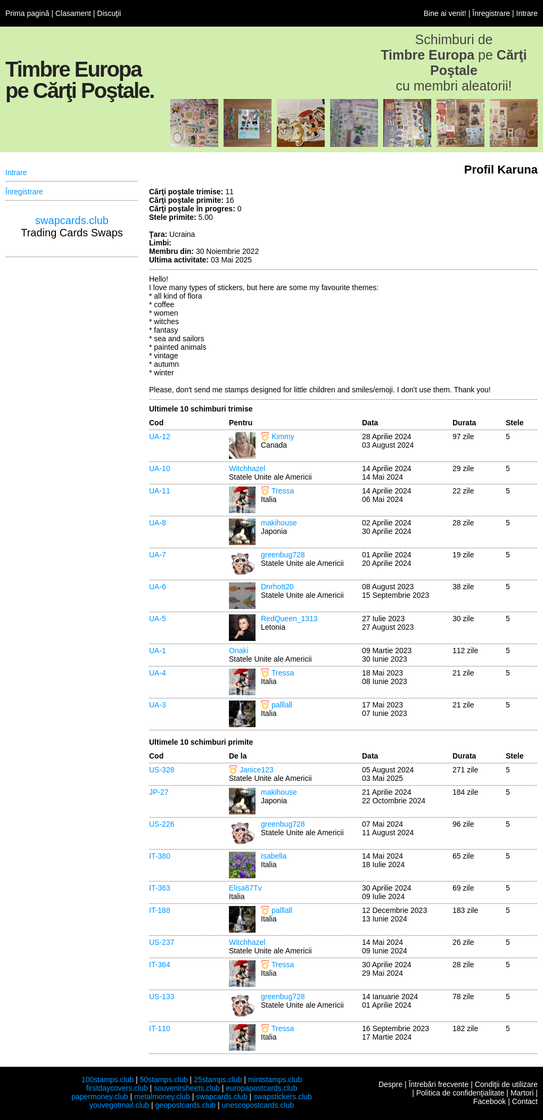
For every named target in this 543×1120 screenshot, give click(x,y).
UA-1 (157, 650)
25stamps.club (218, 1079)
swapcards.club (72, 220)
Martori (522, 1093)
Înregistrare (491, 13)
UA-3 (157, 705)
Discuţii (109, 13)
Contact (525, 1101)
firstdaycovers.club (117, 1088)
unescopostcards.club (258, 1105)
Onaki (239, 650)
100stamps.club (107, 1079)
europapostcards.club (261, 1088)
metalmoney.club (162, 1096)
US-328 (161, 769)
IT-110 (159, 1028)
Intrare (527, 13)
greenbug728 (283, 554)
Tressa (283, 491)
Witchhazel (247, 468)
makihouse (279, 522)
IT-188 (159, 910)
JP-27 (159, 792)
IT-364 (159, 964)
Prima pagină (27, 13)
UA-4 (157, 673)
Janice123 (257, 769)
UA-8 (157, 522)
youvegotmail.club (119, 1105)
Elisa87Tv (245, 888)
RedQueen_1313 (289, 618)
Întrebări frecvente (438, 1084)
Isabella (273, 856)
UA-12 (159, 436)
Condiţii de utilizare (506, 1084)
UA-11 (159, 491)
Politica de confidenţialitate (460, 1093)
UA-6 (157, 586)
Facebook (489, 1101)
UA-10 (159, 468)
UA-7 (157, 554)
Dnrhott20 (277, 586)
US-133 (161, 996)
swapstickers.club (282, 1096)
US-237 (161, 942)
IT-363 (159, 888)
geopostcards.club (185, 1105)
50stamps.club (163, 1079)
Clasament (73, 13)
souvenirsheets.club (187, 1088)
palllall (282, 705)
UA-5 (157, 618)
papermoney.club (99, 1096)
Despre (390, 1084)
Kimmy (283, 436)
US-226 (161, 824)
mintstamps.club (275, 1079)
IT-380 (159, 856)
